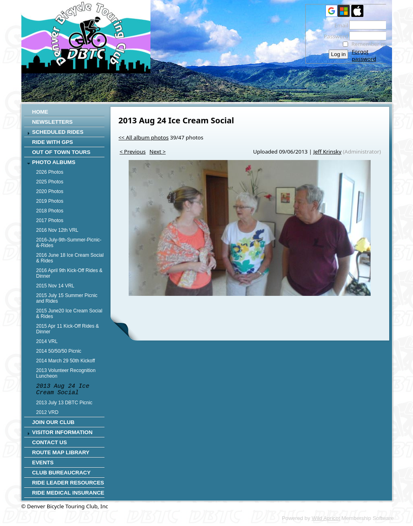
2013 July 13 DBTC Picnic (64, 402)
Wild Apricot (326, 518)
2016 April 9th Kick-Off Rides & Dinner (69, 273)
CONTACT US (49, 442)
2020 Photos (49, 191)
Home (40, 112)
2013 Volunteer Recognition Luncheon (66, 373)
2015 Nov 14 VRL (55, 286)
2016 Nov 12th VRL (57, 230)
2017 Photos (49, 220)
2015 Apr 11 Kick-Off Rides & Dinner (67, 329)
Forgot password (364, 55)
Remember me (370, 44)
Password (333, 36)
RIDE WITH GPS (52, 142)
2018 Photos (49, 211)
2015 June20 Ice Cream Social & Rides (69, 313)
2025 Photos (49, 182)
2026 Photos (49, 172)
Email (339, 25)
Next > (158, 151)
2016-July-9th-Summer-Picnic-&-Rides (69, 242)
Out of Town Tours (61, 152)
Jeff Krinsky (327, 151)
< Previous (133, 151)
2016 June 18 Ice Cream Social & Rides (70, 258)
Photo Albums (53, 162)
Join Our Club (53, 422)
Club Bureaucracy (61, 473)
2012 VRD (47, 412)
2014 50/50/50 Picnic (58, 351)
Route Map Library (61, 452)
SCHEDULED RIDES (57, 132)
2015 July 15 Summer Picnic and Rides (67, 298)
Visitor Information (62, 432)
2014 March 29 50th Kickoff (65, 361)
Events (43, 462)
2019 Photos (49, 201)
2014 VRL (47, 341)
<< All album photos (144, 137)
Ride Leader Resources (68, 483)
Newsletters (52, 122)
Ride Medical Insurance (68, 493)
